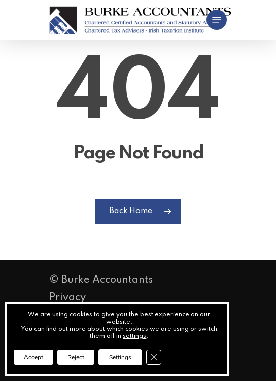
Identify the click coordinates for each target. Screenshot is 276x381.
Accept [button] (33, 357)
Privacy (67, 298)
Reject (75, 357)
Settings (120, 357)
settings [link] (134, 336)
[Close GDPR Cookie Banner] (153, 357)
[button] (216, 20)
